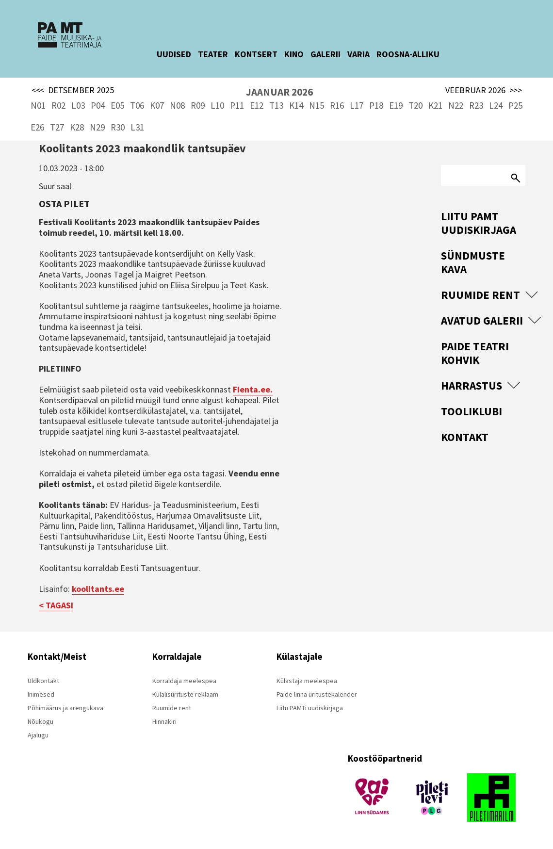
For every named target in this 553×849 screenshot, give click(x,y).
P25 (515, 105)
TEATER (221, 54)
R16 (337, 105)
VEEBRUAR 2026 (483, 90)
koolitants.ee (98, 588)
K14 (296, 105)
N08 (177, 105)
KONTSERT (264, 54)
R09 (198, 105)
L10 (217, 105)
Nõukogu (40, 721)
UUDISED (182, 54)
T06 (137, 105)
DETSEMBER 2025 (73, 90)
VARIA (367, 54)
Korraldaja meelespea (184, 680)
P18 (376, 105)
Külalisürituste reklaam (185, 694)
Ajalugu (38, 735)
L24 (496, 105)
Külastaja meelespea (306, 680)
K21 (435, 105)
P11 (237, 105)
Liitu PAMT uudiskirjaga (478, 223)
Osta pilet (64, 203)
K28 (77, 127)
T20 (415, 105)
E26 (37, 127)
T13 (276, 105)
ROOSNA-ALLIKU (416, 54)
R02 (58, 105)
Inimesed (41, 694)
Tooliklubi (471, 411)
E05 (117, 105)
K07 (157, 105)
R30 (118, 127)
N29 (97, 127)
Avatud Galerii (482, 320)
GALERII (334, 54)
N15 (316, 105)
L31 (137, 127)
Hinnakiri (164, 721)
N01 (38, 105)
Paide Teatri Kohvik (475, 353)
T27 (57, 127)
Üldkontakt (43, 680)
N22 (455, 105)
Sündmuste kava (473, 262)
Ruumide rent (480, 295)
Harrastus (471, 385)
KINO (302, 54)
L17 (356, 105)
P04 (98, 105)
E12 (256, 105)
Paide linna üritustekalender (316, 694)
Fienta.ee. (253, 389)
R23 (476, 105)
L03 (78, 105)
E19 (396, 105)
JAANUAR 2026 (279, 91)
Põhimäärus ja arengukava (65, 707)
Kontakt (464, 437)
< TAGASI (56, 605)
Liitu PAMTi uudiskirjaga (309, 707)
